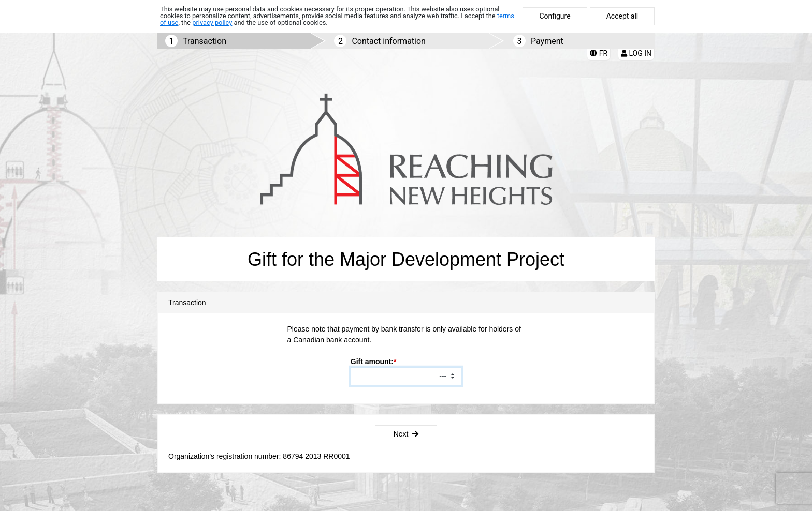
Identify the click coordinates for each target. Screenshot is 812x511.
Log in (636, 53)
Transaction (204, 41)
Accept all (622, 16)
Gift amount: (372, 361)
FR (598, 53)
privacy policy (212, 22)
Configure (554, 16)
